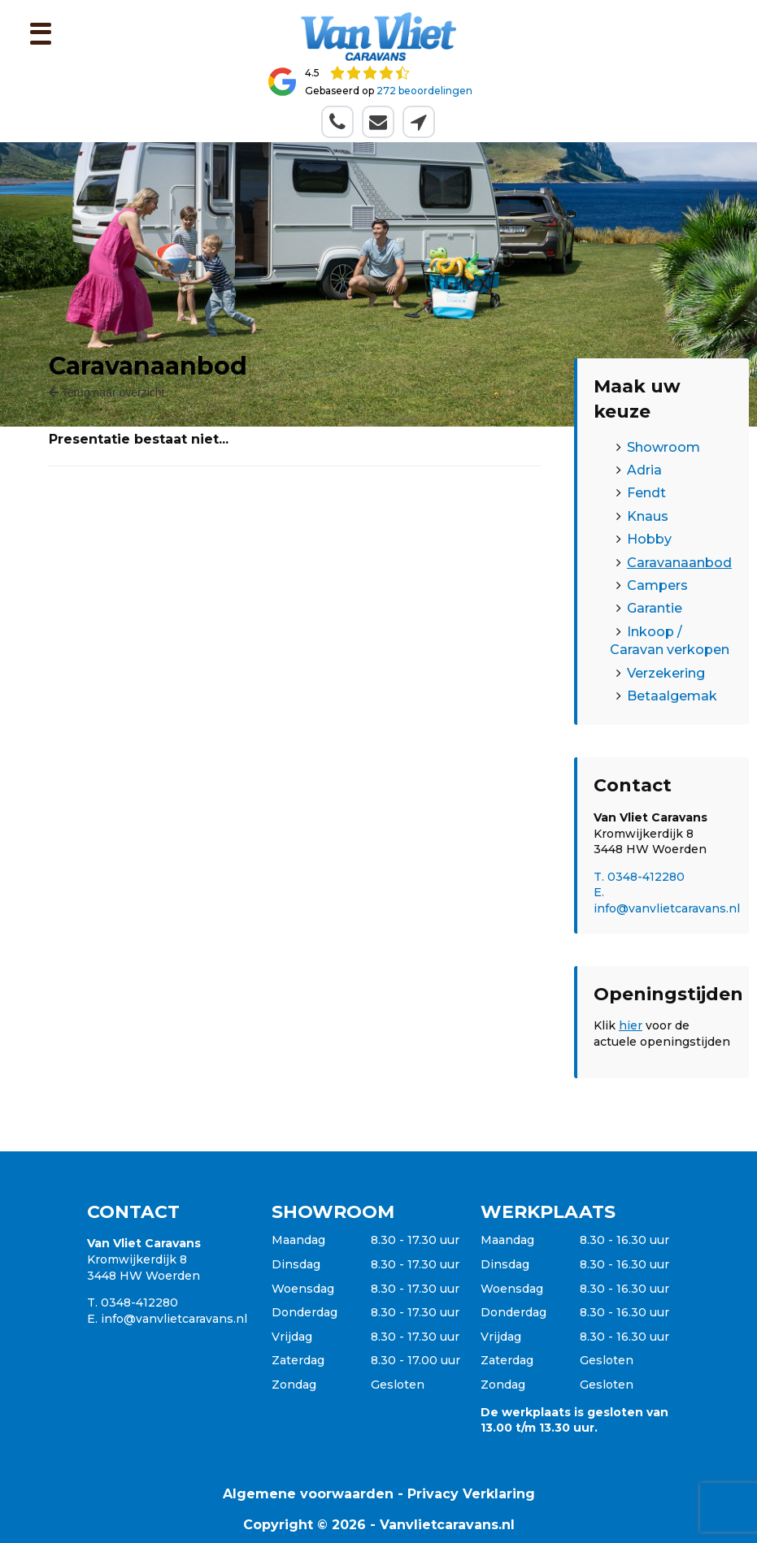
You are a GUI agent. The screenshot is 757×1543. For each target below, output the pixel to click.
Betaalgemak (672, 696)
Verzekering (666, 673)
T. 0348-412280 (639, 876)
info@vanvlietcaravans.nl (174, 1318)
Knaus (647, 516)
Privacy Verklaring (471, 1494)
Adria (644, 470)
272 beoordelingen (424, 91)
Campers (657, 585)
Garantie (654, 608)
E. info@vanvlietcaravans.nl (667, 900)
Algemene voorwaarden (308, 1494)
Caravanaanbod (679, 562)
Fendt (646, 493)
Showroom (663, 447)
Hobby (649, 539)
